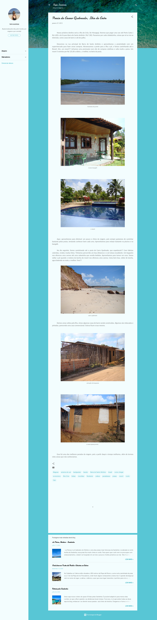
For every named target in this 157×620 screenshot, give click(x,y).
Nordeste (90, 476)
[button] (132, 17)
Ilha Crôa (66, 476)
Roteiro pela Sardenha (60, 589)
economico (57, 476)
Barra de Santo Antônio (98, 472)
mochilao (81, 476)
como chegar (119, 472)
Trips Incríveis (59, 4)
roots (127, 476)
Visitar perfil (14, 35)
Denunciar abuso (7, 63)
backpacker (77, 472)
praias (115, 476)
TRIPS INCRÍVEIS (14, 24)
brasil (110, 472)
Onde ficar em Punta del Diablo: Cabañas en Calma (70, 565)
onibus (98, 476)
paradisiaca (106, 476)
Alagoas (55, 472)
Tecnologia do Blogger (93, 615)
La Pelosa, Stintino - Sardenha (63, 542)
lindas (73, 476)
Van (54, 480)
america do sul (66, 472)
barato (86, 472)
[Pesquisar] (136, 5)
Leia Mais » (129, 559)
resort (121, 476)
